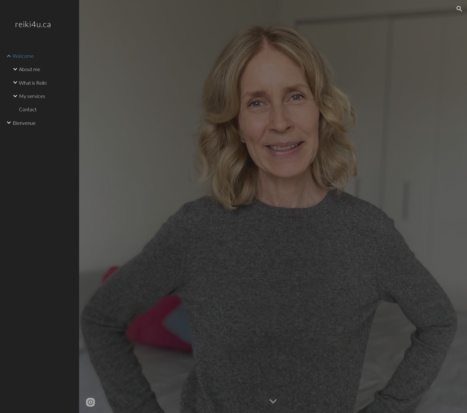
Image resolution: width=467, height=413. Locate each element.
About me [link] (29, 69)
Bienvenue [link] (24, 123)
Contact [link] (28, 109)
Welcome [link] (23, 56)
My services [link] (32, 96)
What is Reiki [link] (33, 83)
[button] (459, 8)
